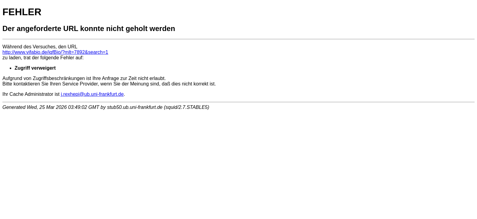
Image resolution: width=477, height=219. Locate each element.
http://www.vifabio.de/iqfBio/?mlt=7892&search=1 (55, 52)
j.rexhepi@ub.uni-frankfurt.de (92, 94)
